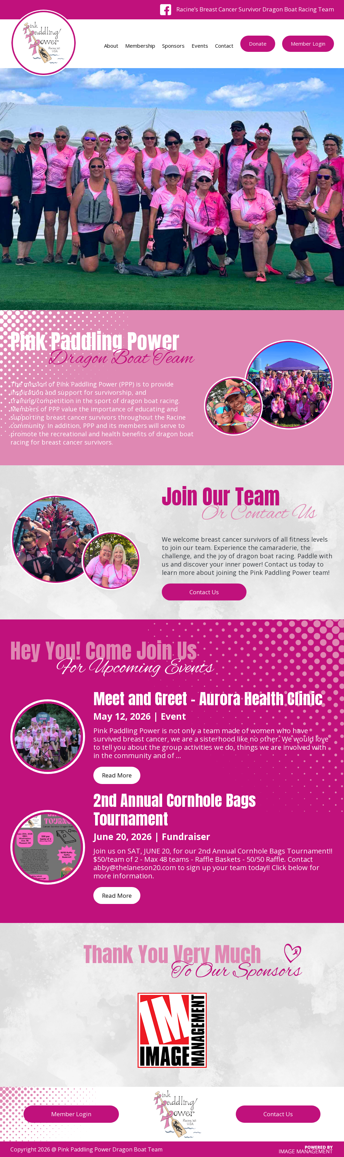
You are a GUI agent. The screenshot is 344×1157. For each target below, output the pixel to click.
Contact (224, 45)
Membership (140, 45)
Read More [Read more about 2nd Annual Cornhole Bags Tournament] (117, 895)
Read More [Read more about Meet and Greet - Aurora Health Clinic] (117, 775)
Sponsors (173, 45)
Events (200, 45)
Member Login (308, 43)
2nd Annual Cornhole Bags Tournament (174, 810)
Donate (258, 43)
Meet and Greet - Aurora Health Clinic (208, 698)
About (111, 45)
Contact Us (204, 592)
